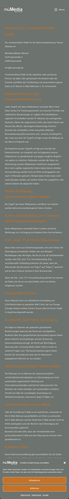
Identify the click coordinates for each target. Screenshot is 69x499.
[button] (64, 462)
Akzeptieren (34, 480)
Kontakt (46, 495)
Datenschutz (25, 495)
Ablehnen (34, 488)
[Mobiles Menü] (59, 9)
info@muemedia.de (14, 68)
